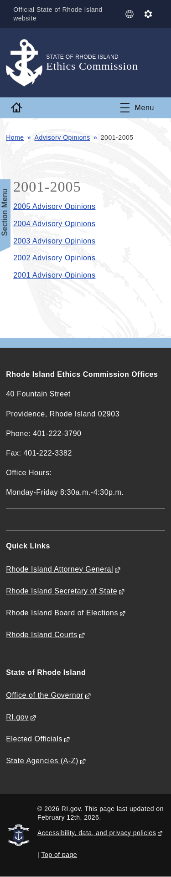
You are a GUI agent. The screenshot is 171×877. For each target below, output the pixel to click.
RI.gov (17, 717)
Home (15, 137)
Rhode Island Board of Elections (62, 613)
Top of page (59, 854)
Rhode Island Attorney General (59, 569)
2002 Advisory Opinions (54, 258)
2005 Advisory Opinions (54, 206)
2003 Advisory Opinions (54, 241)
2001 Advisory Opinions (54, 275)
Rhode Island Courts (42, 635)
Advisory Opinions (62, 137)
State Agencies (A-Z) (42, 761)
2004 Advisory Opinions (54, 224)
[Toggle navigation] (137, 108)
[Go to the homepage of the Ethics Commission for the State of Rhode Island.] (26, 63)
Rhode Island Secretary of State (61, 591)
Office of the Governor (44, 695)
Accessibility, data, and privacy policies (96, 832)
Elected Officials (34, 739)
